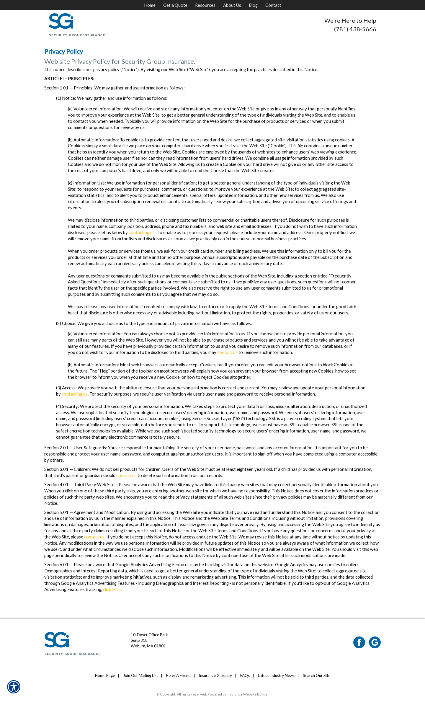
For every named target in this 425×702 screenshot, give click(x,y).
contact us (227, 352)
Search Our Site (316, 675)
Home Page (105, 675)
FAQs (245, 675)
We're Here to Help (350, 20)
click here (112, 589)
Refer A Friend (178, 675)
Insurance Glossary (215, 675)
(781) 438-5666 (355, 28)
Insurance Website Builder (248, 694)
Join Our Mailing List (140, 675)
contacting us (142, 232)
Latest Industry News (276, 675)
